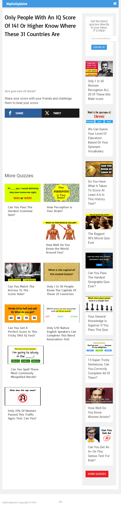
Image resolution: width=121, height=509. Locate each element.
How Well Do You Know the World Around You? (58, 248)
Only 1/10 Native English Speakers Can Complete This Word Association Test (61, 333)
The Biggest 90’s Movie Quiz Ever (99, 238)
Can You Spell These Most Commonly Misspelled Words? (25, 373)
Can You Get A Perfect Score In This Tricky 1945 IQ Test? (22, 331)
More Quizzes (97, 473)
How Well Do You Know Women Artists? (99, 412)
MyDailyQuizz (16, 3)
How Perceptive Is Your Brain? (59, 209)
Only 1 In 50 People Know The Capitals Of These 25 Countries (61, 290)
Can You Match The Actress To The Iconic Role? (21, 290)
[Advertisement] (42, 64)
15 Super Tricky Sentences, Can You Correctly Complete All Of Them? (99, 369)
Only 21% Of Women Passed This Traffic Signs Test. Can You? (22, 414)
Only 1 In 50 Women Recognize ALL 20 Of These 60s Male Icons (99, 90)
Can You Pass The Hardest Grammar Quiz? (20, 211)
